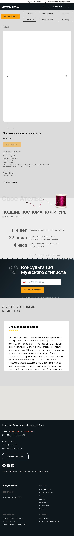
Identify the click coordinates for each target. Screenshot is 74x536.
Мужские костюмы (45, 489)
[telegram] (8, 465)
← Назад (5, 27)
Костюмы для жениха (46, 492)
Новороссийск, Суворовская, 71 (59, 2)
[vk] (4, 465)
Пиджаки (42, 499)
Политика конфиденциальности (49, 521)
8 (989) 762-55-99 (34, 2)
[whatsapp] (12, 465)
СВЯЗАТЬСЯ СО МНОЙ (32, 290)
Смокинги (42, 496)
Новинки (42, 509)
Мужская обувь (44, 506)
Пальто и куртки (44, 502)
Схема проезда (44, 518)
